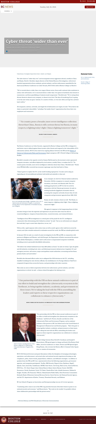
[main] (48, 208)
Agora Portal (89, 7)
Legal (36, 419)
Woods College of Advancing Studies (85, 82)
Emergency (43, 419)
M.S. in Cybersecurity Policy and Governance (88, 78)
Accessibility (28, 419)
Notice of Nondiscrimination (57, 419)
